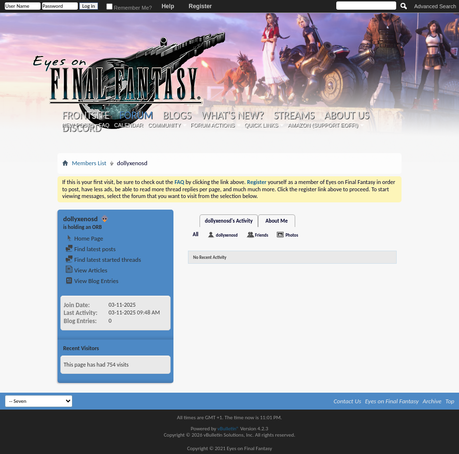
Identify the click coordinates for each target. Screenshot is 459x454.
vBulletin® (228, 429)
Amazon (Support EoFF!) (322, 125)
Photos (292, 235)
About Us (346, 115)
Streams (294, 115)
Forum (136, 115)
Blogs (177, 115)
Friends (261, 235)
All (196, 234)
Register (200, 6)
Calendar (128, 125)
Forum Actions (212, 125)
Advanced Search (435, 6)
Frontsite (86, 115)
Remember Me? (129, 8)
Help (167, 6)
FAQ (104, 125)
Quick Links (261, 125)
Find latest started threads (103, 259)
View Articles (86, 270)
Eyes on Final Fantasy (392, 401)
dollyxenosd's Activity (229, 221)
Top (450, 401)
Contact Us (347, 401)
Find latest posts (90, 249)
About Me (277, 221)
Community (164, 125)
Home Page (84, 238)
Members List (89, 163)
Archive (432, 401)
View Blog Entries (91, 280)
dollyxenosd (227, 235)
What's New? (232, 115)
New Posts (78, 125)
